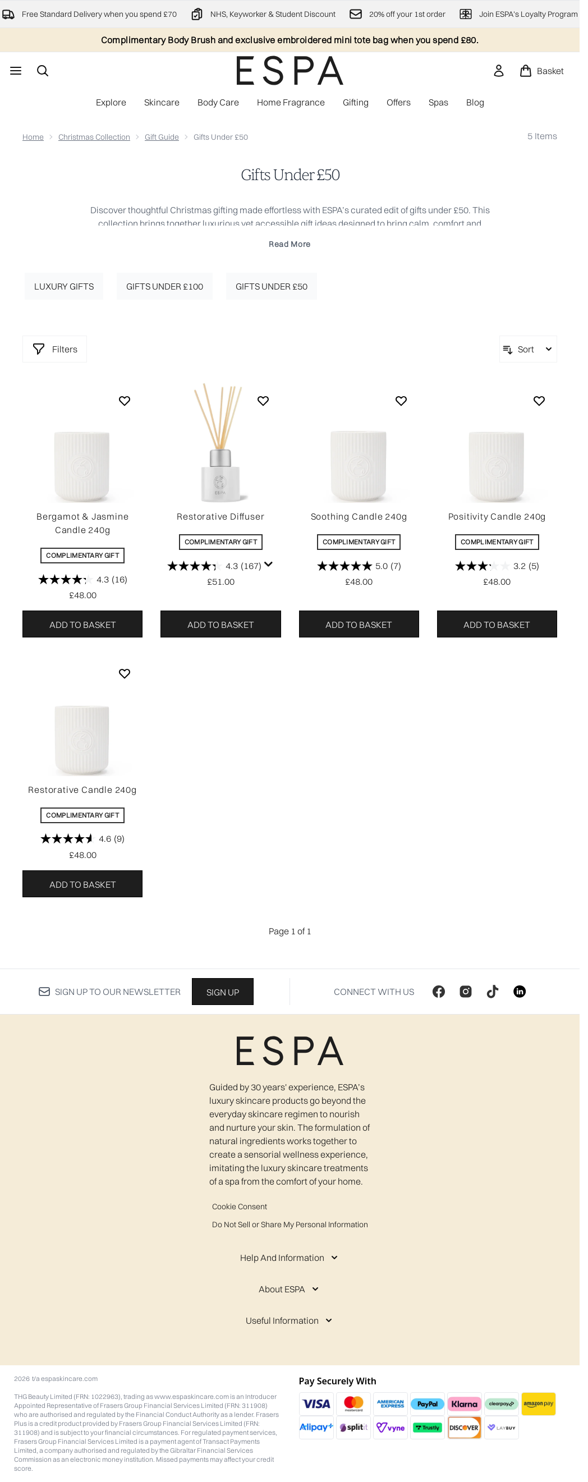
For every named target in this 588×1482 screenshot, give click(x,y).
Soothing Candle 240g (359, 516)
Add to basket (82, 624)
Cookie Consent (239, 1206)
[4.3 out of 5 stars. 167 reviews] (214, 565)
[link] (498, 70)
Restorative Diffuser (220, 516)
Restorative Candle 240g (82, 789)
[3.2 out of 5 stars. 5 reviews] (497, 565)
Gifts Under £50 (290, 175)
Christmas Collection (94, 137)
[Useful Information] (290, 1320)
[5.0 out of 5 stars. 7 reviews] (359, 565)
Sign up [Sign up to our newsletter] (222, 992)
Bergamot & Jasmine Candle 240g (82, 523)
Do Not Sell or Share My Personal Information (290, 1224)
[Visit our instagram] (465, 991)
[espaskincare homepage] (290, 70)
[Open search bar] (42, 70)
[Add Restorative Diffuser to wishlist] (263, 400)
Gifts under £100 (164, 286)
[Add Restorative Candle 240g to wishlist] (124, 673)
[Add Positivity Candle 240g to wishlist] (539, 400)
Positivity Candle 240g (497, 516)
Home (33, 137)
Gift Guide (162, 137)
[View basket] (541, 70)
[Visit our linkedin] (519, 991)
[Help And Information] (290, 1257)
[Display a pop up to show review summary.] (268, 564)
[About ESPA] (290, 1289)
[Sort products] (528, 349)
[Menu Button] (14, 70)
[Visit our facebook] (438, 991)
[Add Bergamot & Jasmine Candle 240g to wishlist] (124, 400)
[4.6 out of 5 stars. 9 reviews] (82, 839)
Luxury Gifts (64, 286)
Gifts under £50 (271, 286)
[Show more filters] (54, 349)
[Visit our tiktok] (492, 991)
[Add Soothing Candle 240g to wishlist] (401, 400)
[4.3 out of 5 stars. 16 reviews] (82, 579)
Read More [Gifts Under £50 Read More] (290, 244)
